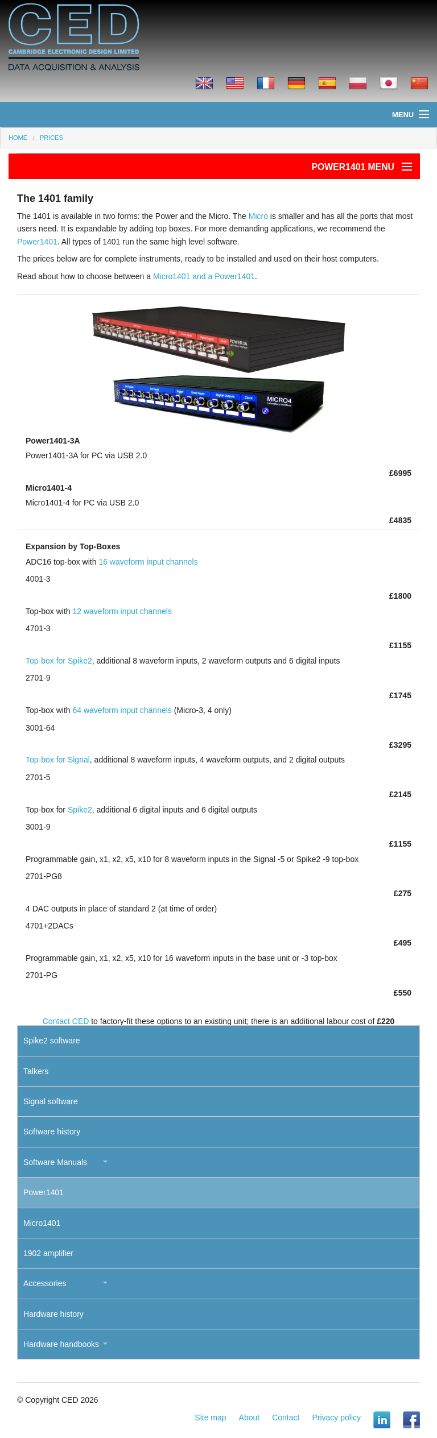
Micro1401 (41, 1223)
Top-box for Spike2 (59, 660)
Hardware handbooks (61, 1344)
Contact (285, 1417)
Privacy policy (336, 1417)
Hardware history (53, 1314)
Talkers (35, 1071)
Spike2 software (51, 1040)
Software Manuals (55, 1162)
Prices (51, 137)
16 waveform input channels (147, 561)
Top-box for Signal (58, 759)
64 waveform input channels (121, 710)
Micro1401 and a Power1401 (204, 276)
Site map (210, 1417)
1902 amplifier (48, 1253)
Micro (258, 216)
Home (18, 137)
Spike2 (80, 809)
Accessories (44, 1283)
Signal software (50, 1101)
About (249, 1417)
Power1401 (37, 241)
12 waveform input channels (121, 611)
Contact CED (66, 1021)
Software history (51, 1131)
